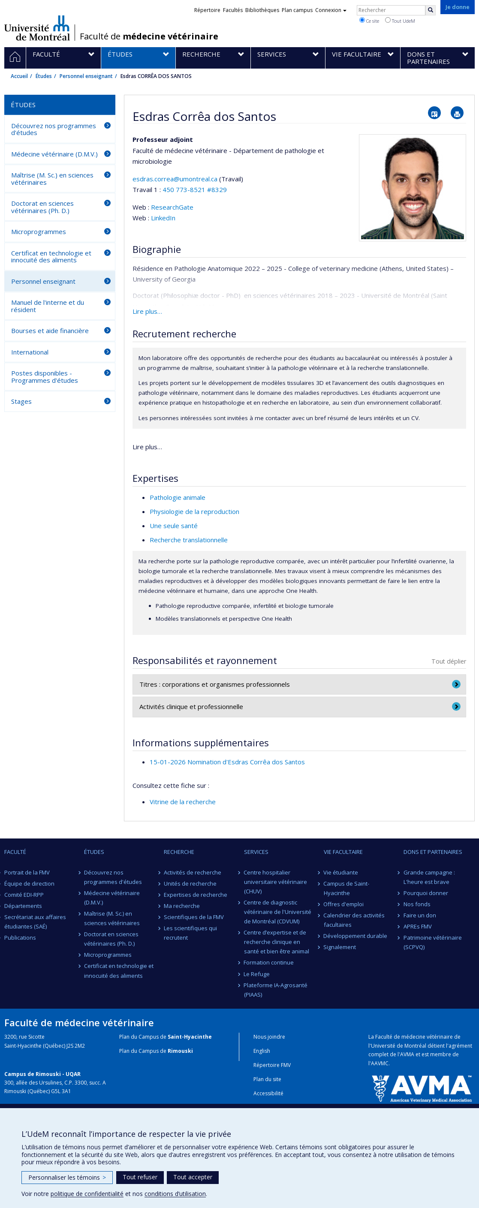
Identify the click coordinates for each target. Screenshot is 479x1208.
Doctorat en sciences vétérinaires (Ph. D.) (42, 207)
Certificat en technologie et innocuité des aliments (51, 256)
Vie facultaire (343, 852)
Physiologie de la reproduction (194, 511)
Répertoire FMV (272, 1065)
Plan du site (267, 1079)
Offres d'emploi (344, 904)
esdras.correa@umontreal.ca (175, 178)
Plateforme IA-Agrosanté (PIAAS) (276, 989)
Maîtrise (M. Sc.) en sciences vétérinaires (52, 178)
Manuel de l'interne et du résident (47, 306)
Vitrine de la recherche (183, 801)
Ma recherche (182, 906)
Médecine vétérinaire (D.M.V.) (54, 154)
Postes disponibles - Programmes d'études (44, 377)
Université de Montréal (37, 28)
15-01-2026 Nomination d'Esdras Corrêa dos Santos (227, 761)
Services (256, 852)
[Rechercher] (430, 10)
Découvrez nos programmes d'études (53, 129)
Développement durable (356, 936)
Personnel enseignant (86, 76)
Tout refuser (140, 1177)
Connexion (330, 10)
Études (44, 76)
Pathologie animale (177, 497)
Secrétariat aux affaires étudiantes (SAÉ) (35, 921)
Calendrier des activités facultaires (354, 920)
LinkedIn (163, 217)
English (261, 1051)
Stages (21, 401)
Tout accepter (192, 1177)
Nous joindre (269, 1036)
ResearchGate (172, 207)
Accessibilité (268, 1093)
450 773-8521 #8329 (195, 189)
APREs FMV (418, 926)
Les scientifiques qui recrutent (190, 932)
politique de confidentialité (87, 1194)
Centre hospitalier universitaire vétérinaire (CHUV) (275, 881)
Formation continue (269, 962)
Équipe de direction (29, 883)
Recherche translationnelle (189, 539)
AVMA (407, 1054)
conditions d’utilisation (175, 1194)
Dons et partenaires (433, 852)
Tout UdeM (400, 20)
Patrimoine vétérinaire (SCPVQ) (433, 942)
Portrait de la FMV (27, 872)
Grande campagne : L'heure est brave (429, 877)
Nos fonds (417, 904)
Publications (20, 937)
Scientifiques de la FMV (194, 917)
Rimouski (180, 1051)
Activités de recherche (192, 872)
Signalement (340, 947)
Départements (23, 906)
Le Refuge (257, 974)
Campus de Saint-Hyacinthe (347, 888)
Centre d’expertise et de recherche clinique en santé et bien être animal (276, 942)
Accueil (19, 76)
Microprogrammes (38, 231)
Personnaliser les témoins (67, 1177)
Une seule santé (174, 525)
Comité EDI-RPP (24, 894)
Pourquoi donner (426, 893)
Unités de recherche (190, 883)
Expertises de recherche (195, 894)
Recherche (179, 852)
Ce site (369, 20)
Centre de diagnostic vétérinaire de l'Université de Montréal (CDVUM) (277, 911)
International (29, 352)
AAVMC (380, 1063)
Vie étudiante (341, 872)
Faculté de (149, 36)
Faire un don (420, 915)
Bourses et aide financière (50, 330)
